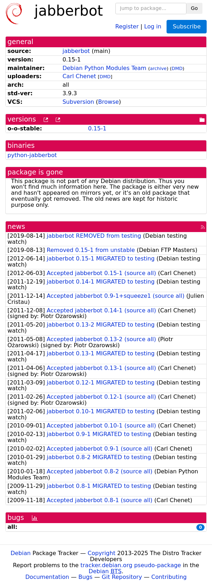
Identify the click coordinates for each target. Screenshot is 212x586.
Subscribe (187, 26)
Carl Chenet (79, 76)
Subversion (78, 101)
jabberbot (76, 51)
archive (158, 68)
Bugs (85, 577)
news (16, 226)
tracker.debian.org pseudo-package (131, 565)
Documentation (47, 577)
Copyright (101, 553)
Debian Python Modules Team (104, 68)
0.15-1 (97, 128)
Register (127, 26)
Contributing (169, 577)
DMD (177, 68)
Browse (108, 101)
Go (194, 8)
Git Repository (122, 577)
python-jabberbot (32, 155)
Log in (152, 26)
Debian (21, 553)
